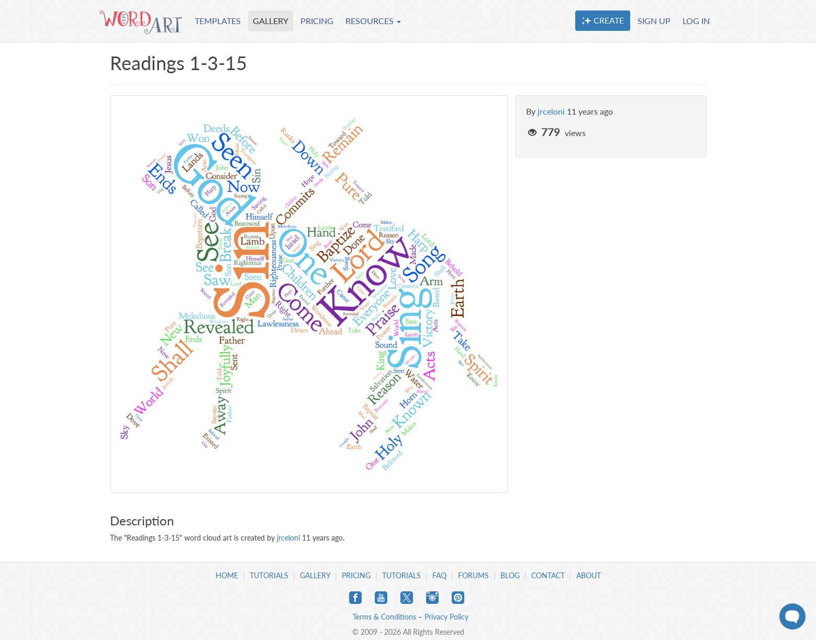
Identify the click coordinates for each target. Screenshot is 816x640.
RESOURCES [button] (373, 21)
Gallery (315, 575)
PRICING (316, 21)
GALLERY (270, 21)
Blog (510, 575)
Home (227, 575)
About (588, 575)
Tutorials (269, 575)
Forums (473, 575)
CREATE (603, 20)
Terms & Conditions (384, 616)
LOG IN (696, 21)
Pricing (356, 575)
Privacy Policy (446, 616)
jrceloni (551, 111)
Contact (548, 575)
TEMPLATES (218, 21)
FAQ (439, 575)
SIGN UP (654, 21)
